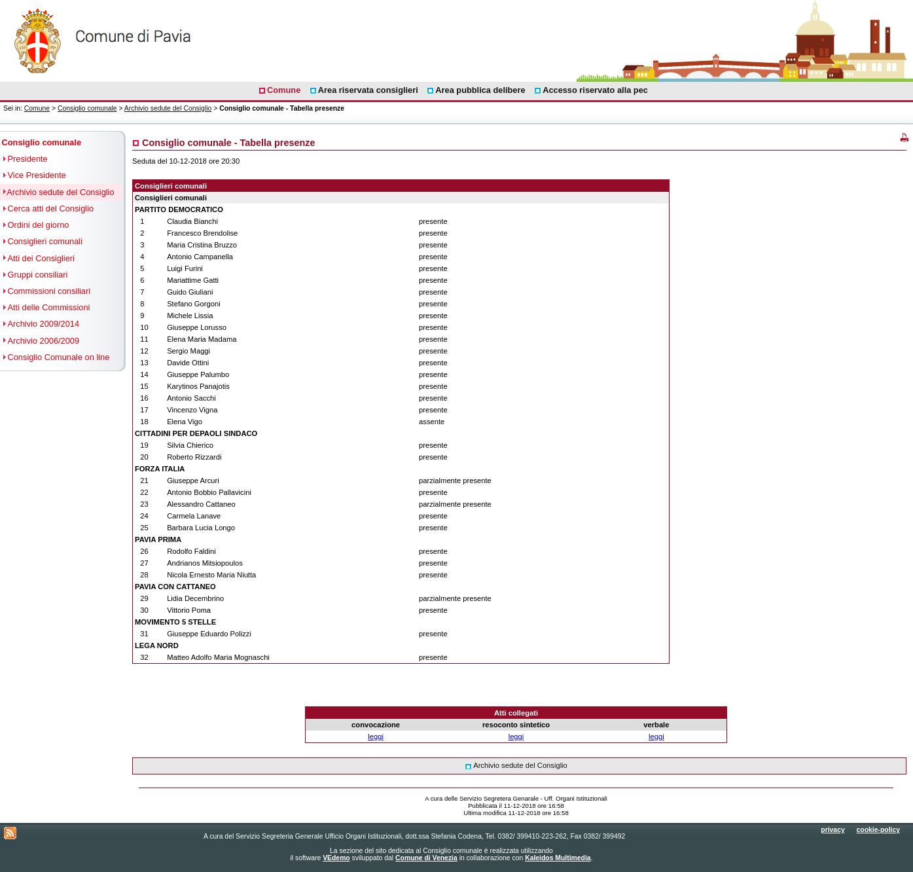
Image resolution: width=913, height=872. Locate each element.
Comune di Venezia (426, 858)
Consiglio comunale (87, 108)
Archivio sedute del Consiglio (167, 108)
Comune (37, 108)
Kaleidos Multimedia (557, 858)
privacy (832, 829)
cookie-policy (878, 829)
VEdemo (336, 858)
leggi (376, 736)
